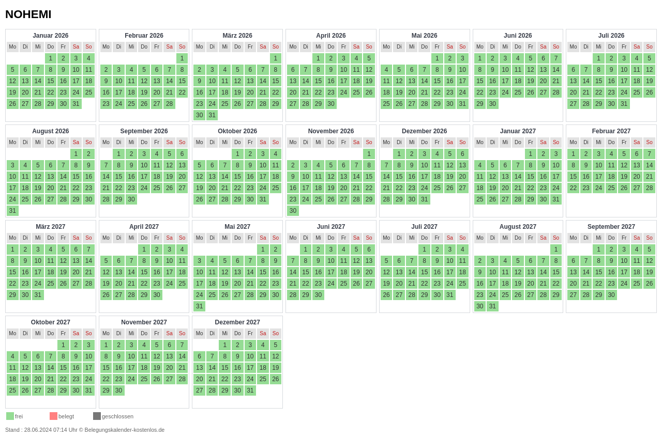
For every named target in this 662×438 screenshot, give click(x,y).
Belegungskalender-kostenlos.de (125, 430)
